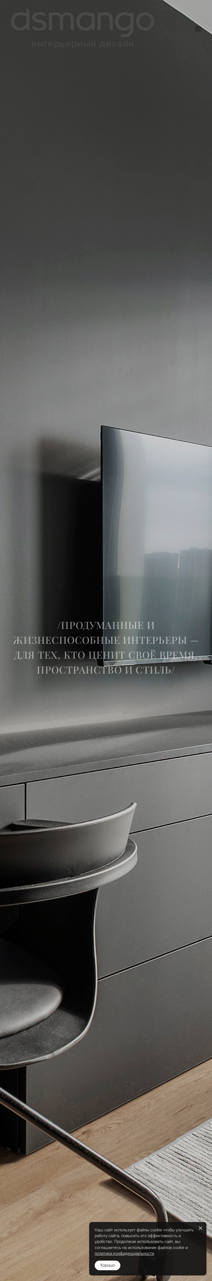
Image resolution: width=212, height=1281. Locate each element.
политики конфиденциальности (124, 1253)
